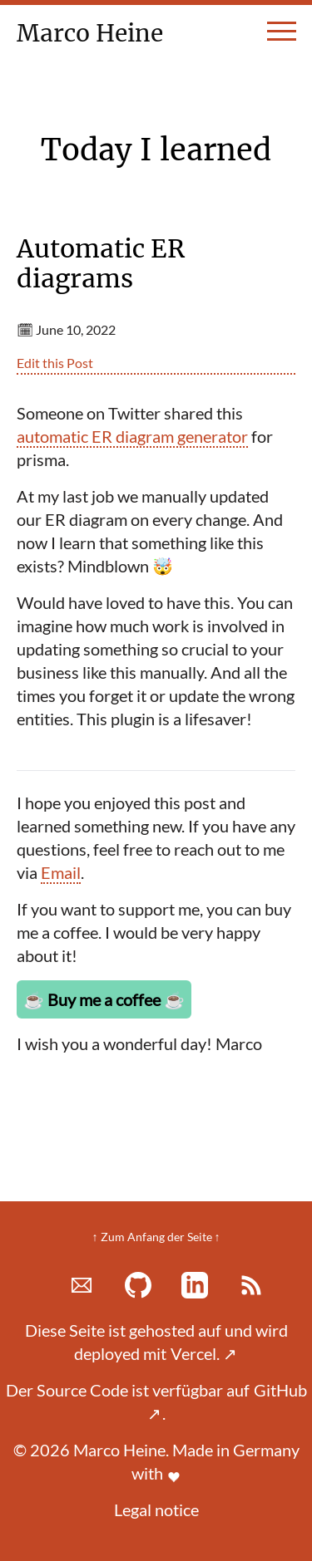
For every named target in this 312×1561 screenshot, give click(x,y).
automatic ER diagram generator (132, 436)
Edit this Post (55, 363)
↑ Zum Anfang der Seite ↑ (156, 1237)
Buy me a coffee (104, 999)
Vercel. (204, 1353)
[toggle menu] (281, 38)
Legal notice (156, 1509)
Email (61, 872)
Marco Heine (97, 33)
